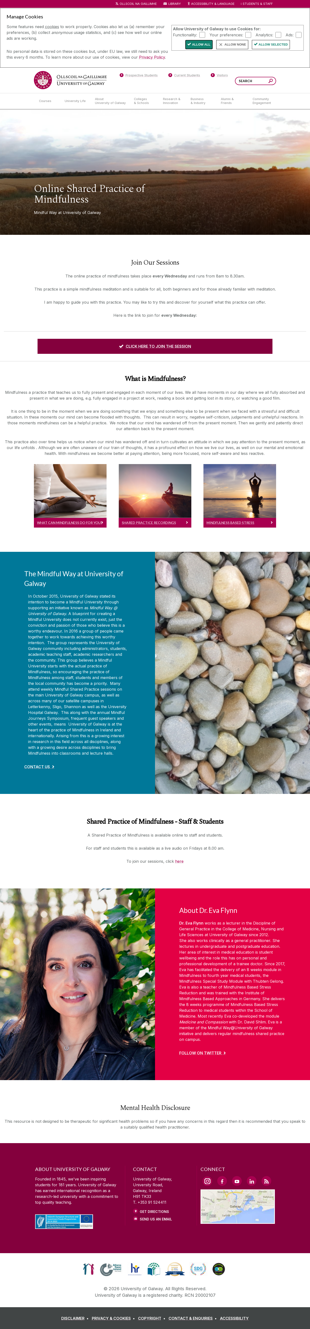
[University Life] (76, 101)
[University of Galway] (70, 80)
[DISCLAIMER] (76, 1318)
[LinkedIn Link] (251, 1181)
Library (174, 4)
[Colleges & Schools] (144, 101)
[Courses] (48, 101)
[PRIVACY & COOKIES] (114, 1318)
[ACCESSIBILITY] (234, 1318)
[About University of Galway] (110, 101)
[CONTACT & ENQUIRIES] (194, 1318)
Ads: (290, 34)
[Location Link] (238, 1220)
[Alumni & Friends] (233, 101)
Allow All (201, 44)
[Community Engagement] (262, 101)
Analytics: (264, 34)
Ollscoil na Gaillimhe (138, 4)
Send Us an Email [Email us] (156, 1219)
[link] (88, 1269)
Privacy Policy (152, 57)
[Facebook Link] (222, 1181)
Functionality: (185, 34)
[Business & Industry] (202, 101)
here (179, 861)
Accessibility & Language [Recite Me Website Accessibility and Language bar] (210, 4)
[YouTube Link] (237, 1181)
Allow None (235, 44)
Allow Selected (273, 44)
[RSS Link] (266, 1181)
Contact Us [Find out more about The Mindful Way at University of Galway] (37, 766)
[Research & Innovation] (173, 101)
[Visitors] (219, 76)
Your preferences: (226, 34)
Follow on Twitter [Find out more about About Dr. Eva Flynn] (200, 1053)
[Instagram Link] (207, 1181)
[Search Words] (255, 81)
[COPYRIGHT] (152, 1318)
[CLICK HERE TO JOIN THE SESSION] (155, 346)
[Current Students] (184, 76)
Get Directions (154, 1212)
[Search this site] (271, 81)
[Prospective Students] (138, 76)
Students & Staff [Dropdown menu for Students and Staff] (258, 4)
